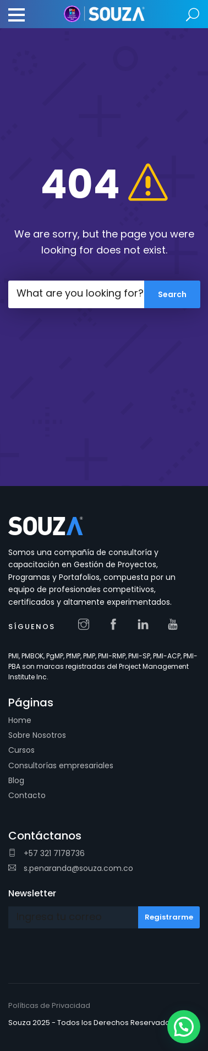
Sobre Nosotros (37, 735)
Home (19, 720)
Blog (16, 780)
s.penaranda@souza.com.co (70, 868)
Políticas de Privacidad (49, 1005)
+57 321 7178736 (46, 853)
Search (193, 15)
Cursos (21, 750)
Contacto (27, 795)
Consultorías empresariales (60, 765)
